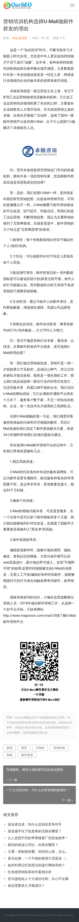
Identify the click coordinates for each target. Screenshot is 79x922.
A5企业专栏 (19, 38)
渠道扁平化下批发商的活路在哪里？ (35, 831)
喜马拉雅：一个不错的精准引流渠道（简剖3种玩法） (38, 858)
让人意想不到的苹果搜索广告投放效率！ (38, 838)
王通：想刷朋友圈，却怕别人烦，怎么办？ (38, 852)
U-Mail (40, 747)
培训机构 (59, 747)
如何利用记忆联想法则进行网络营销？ (36, 865)
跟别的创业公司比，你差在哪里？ (33, 845)
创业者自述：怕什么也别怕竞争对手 (35, 824)
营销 (9, 755)
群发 (9, 747)
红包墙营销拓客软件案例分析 (30, 872)
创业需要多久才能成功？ (26, 886)
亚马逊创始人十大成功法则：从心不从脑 (38, 879)
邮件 (24, 747)
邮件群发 (27, 755)
